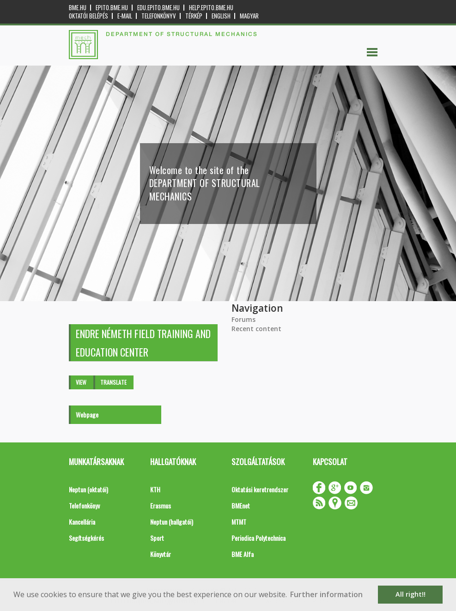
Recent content (256, 328)
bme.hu (77, 8)
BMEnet (240, 505)
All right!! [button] (410, 594)
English (221, 16)
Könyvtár (160, 554)
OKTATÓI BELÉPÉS (88, 16)
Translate (113, 382)
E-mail (124, 16)
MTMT (238, 521)
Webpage (87, 414)
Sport (157, 538)
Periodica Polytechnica (258, 538)
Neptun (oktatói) (88, 489)
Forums (243, 319)
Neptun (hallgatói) (171, 521)
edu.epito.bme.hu (158, 8)
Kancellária (82, 521)
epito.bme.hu (112, 8)
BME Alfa (242, 554)
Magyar (249, 16)
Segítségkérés (86, 538)
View (81, 382)
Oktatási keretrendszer (259, 489)
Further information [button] (326, 594)
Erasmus (160, 505)
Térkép (193, 16)
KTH (155, 489)
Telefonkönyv (158, 16)
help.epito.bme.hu (211, 8)
